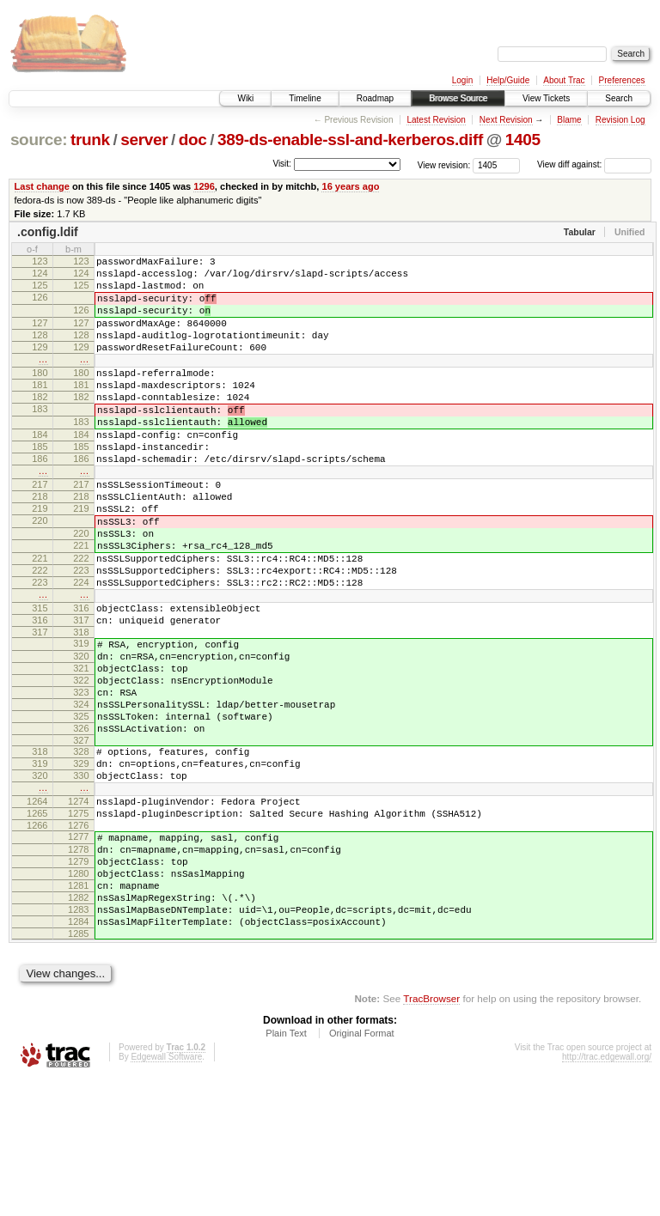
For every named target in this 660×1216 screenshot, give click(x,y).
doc (193, 140)
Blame (569, 120)
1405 (523, 140)
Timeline (305, 98)
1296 (204, 186)
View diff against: (594, 164)
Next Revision (506, 120)
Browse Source (458, 98)
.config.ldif (47, 232)
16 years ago (350, 186)
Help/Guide (507, 80)
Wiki (245, 98)
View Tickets (546, 98)
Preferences (622, 80)
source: (38, 140)
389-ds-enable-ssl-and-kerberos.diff (350, 140)
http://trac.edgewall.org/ (606, 1193)
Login (462, 80)
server (144, 140)
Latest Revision (435, 120)
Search (618, 98)
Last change (42, 186)
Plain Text (286, 1169)
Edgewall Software (166, 1193)
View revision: (444, 164)
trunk (90, 140)
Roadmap (375, 98)
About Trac (563, 80)
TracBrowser (431, 1134)
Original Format (361, 1169)
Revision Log (620, 120)
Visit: (281, 163)
